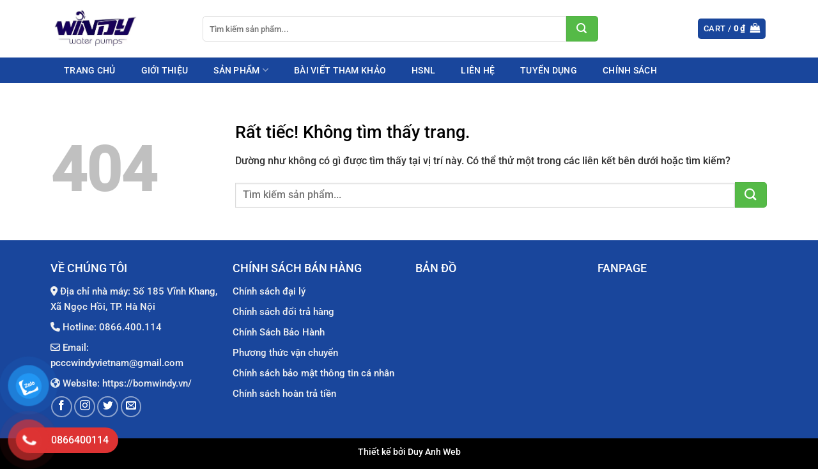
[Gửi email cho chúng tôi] (131, 406)
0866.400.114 (130, 327)
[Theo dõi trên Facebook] (61, 406)
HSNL (423, 70)
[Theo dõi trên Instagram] (84, 406)
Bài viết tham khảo (340, 70)
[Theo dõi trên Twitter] (107, 406)
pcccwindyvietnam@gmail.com (116, 363)
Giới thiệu (165, 70)
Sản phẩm (240, 70)
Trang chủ (90, 70)
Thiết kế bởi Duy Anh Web (409, 452)
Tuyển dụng (548, 70)
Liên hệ (478, 70)
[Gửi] (582, 29)
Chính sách (630, 70)
